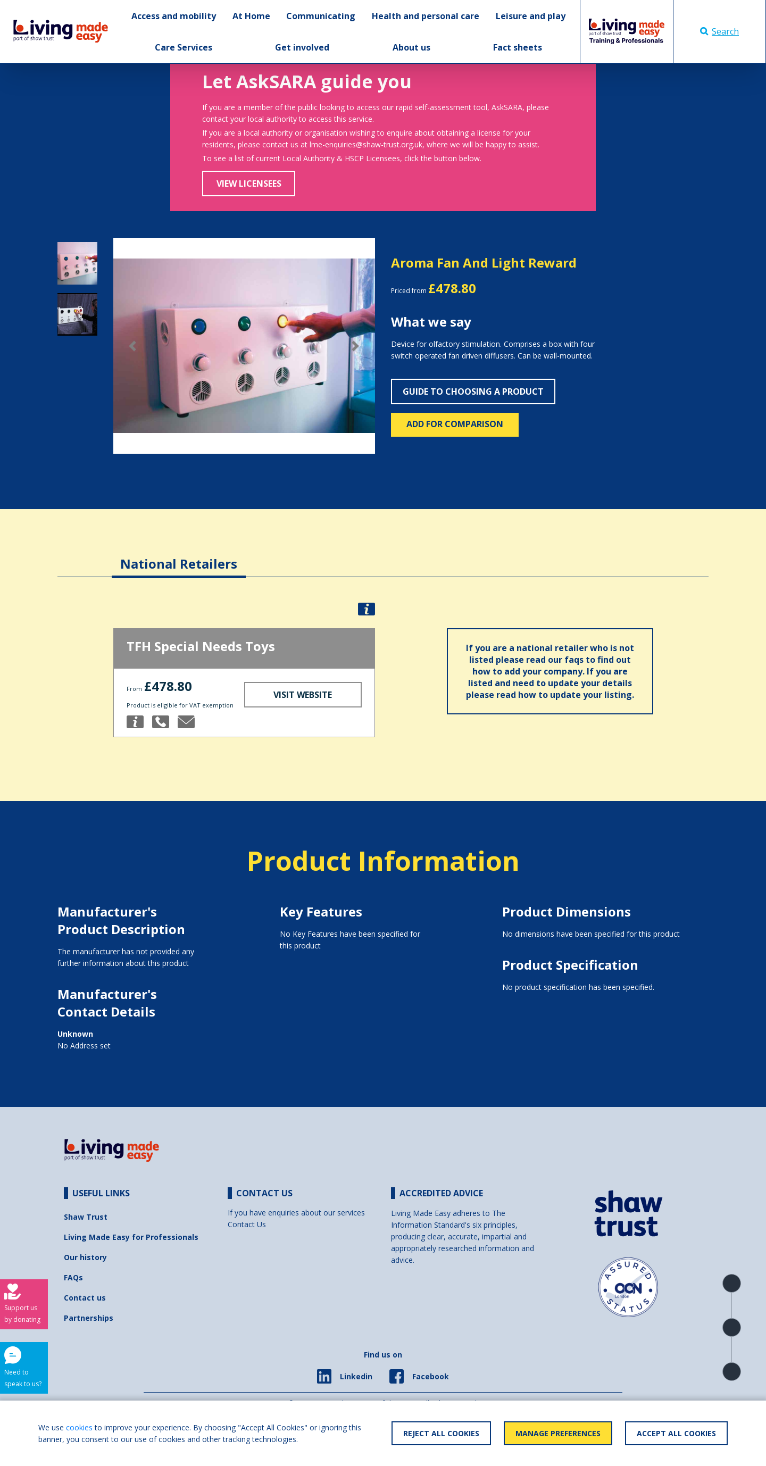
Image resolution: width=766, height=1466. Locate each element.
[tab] (179, 556)
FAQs (73, 1277)
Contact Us (247, 1224)
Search (719, 31)
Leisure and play (530, 16)
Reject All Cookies (441, 1433)
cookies (79, 1427)
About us (411, 47)
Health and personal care (425, 16)
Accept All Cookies (676, 1433)
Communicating (320, 16)
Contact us (85, 1298)
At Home (251, 16)
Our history (85, 1257)
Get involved (302, 47)
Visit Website (302, 695)
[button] (133, 346)
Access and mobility (173, 16)
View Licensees (249, 183)
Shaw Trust (85, 1217)
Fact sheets (517, 47)
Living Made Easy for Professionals (131, 1237)
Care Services (183, 47)
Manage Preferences (558, 1433)
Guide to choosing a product (473, 391)
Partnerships (88, 1318)
